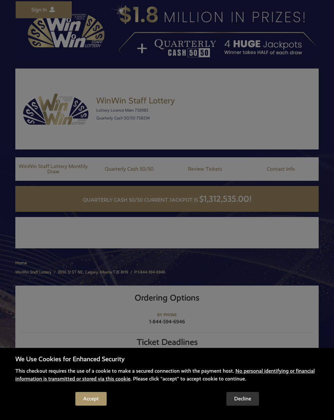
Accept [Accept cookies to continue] (91, 399)
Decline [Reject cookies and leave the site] (242, 399)
